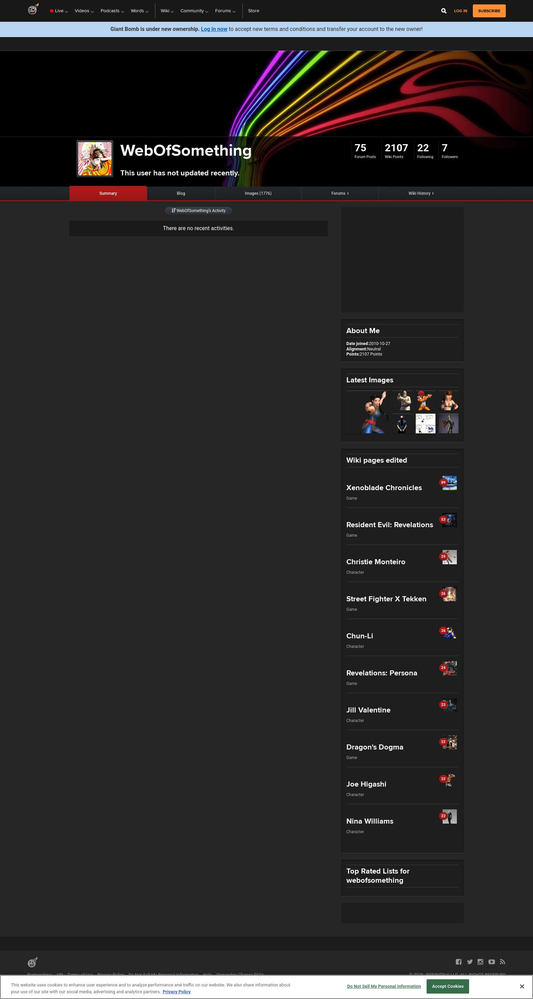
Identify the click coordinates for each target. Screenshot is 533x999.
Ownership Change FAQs (240, 974)
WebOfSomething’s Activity (199, 210)
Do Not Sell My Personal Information (163, 974)
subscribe (489, 11)
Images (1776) (258, 193)
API (59, 974)
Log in (460, 11)
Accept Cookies (448, 986)
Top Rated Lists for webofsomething (378, 875)
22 (423, 148)
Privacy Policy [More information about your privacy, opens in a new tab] (177, 991)
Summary (108, 193)
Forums (338, 193)
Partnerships (39, 974)
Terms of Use (80, 974)
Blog (181, 193)
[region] (266, 987)
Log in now (214, 29)
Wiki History (420, 193)
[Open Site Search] (444, 11)
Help (207, 974)
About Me (363, 330)
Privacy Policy (111, 974)
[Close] (522, 986)
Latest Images (369, 379)
